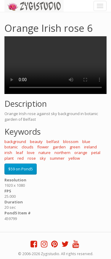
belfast (52, 141)
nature (44, 152)
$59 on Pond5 (20, 169)
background (15, 141)
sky (43, 158)
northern (62, 152)
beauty (36, 141)
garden (59, 147)
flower (43, 147)
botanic (11, 147)
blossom (70, 141)
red (20, 158)
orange (80, 152)
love (31, 152)
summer (57, 158)
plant (9, 158)
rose (32, 158)
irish (8, 152)
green (75, 147)
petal (95, 152)
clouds (27, 147)
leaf (19, 152)
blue (86, 141)
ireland (90, 147)
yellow (74, 158)
